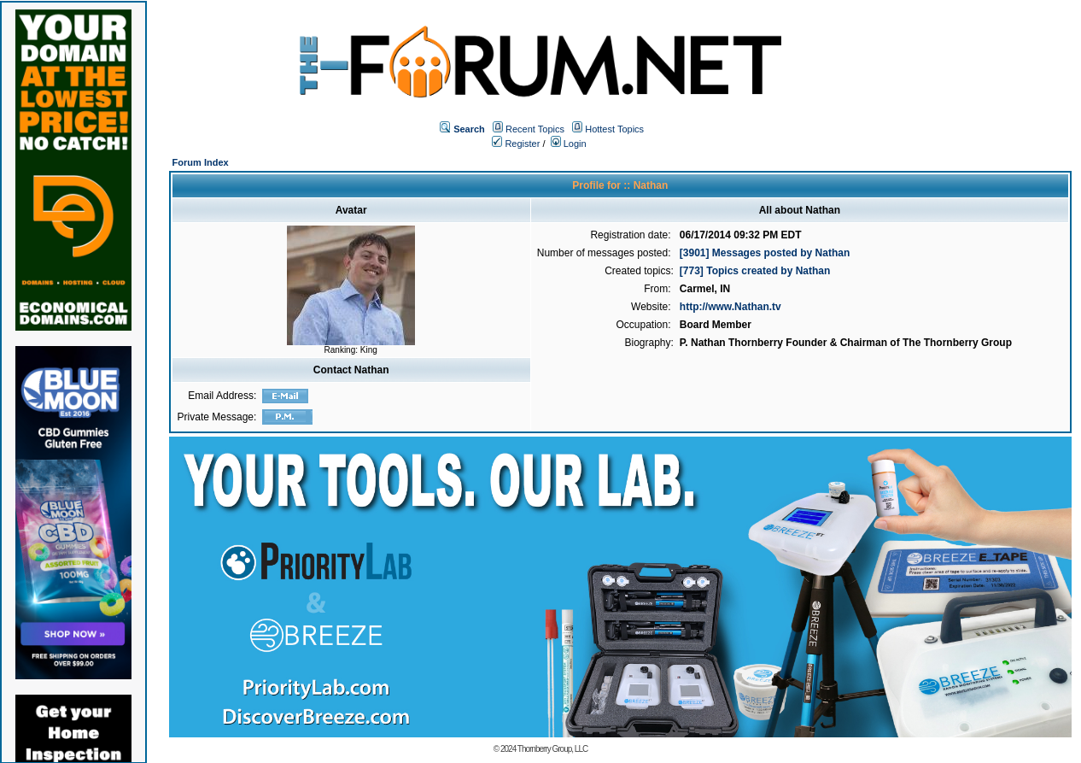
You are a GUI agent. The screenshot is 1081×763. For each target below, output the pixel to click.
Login (569, 143)
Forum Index (200, 162)
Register (516, 143)
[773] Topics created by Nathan (755, 271)
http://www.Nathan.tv (730, 307)
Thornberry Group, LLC (552, 749)
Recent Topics (534, 129)
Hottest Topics (614, 129)
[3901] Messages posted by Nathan (765, 253)
